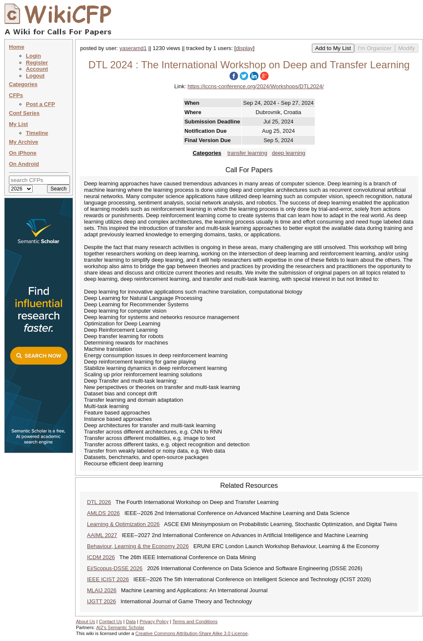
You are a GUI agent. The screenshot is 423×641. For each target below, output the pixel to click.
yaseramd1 (133, 48)
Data (131, 621)
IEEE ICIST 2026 (108, 579)
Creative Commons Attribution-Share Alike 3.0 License (191, 633)
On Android (24, 164)
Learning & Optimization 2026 (123, 524)
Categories (23, 84)
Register (37, 62)
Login (33, 56)
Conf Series (24, 113)
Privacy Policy (154, 621)
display (244, 48)
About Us (85, 621)
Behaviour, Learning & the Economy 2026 (138, 546)
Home (16, 47)
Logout (35, 76)
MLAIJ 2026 (101, 590)
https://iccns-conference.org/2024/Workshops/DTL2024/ (256, 86)
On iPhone (22, 153)
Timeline (37, 133)
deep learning (288, 153)
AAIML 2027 (102, 535)
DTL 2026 (99, 502)
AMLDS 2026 (103, 513)
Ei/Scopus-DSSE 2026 (115, 568)
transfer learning (247, 153)
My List (18, 124)
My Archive (23, 142)
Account (37, 69)
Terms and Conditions (194, 621)
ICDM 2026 (101, 557)
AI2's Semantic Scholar (120, 627)
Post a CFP (40, 104)
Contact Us (110, 621)
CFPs (16, 95)
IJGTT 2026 (101, 601)
